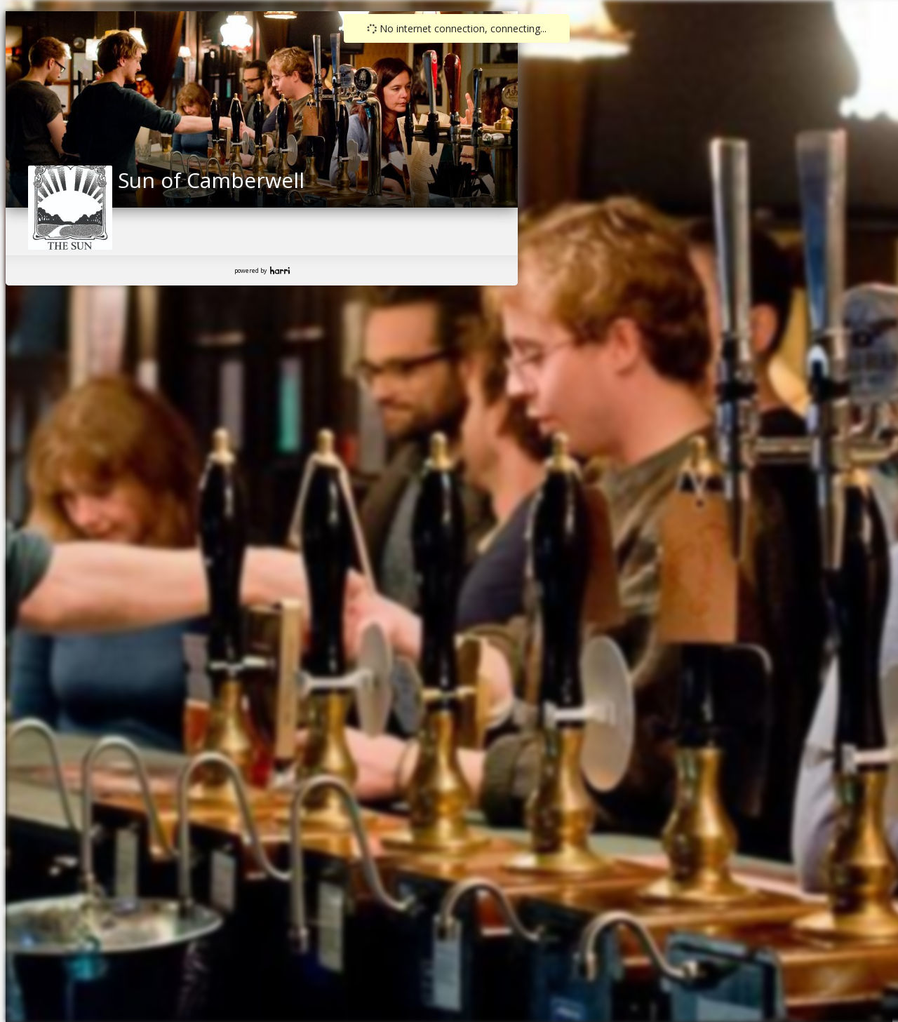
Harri (280, 270)
